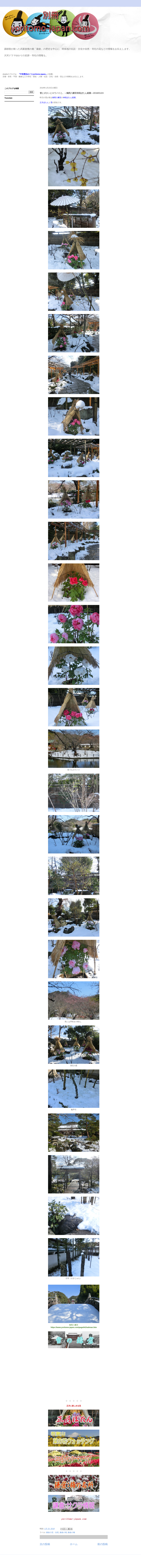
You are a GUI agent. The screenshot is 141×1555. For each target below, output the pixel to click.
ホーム (74, 1544)
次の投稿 (45, 1544)
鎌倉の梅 (71, 1532)
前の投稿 (102, 1544)
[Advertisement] (34, 1374)
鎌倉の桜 (63, 1532)
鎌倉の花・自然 (52, 1532)
